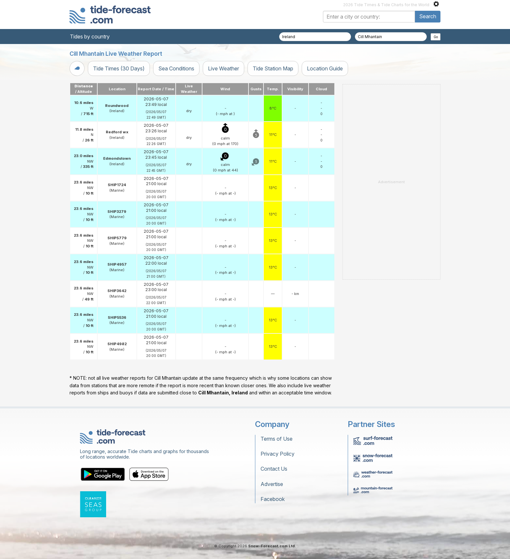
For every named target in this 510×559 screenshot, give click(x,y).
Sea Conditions (176, 68)
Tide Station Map (273, 68)
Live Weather (223, 68)
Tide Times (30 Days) (119, 68)
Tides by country (90, 36)
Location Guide (325, 68)
